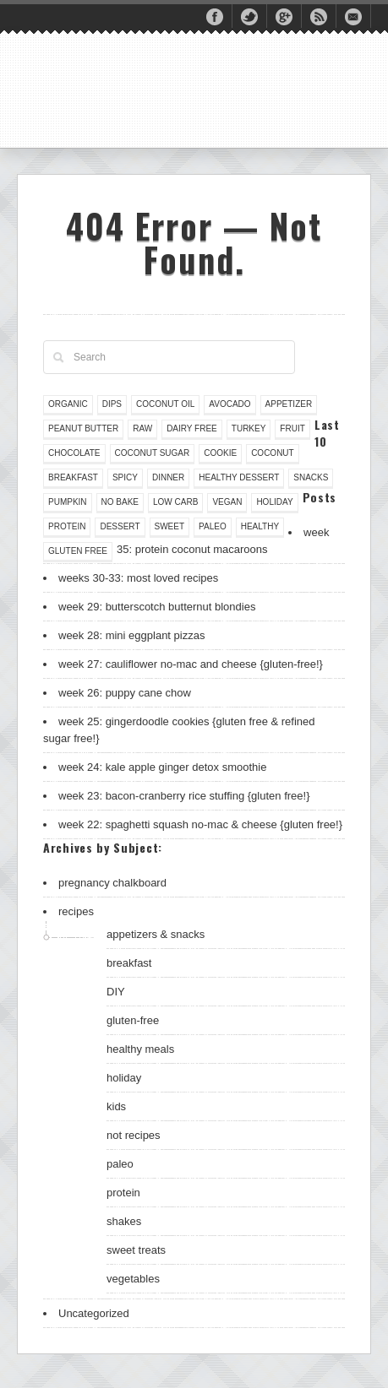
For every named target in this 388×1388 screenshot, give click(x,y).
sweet (170, 526)
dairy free (192, 428)
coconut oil (165, 404)
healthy (260, 526)
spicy (125, 477)
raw (142, 428)
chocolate (74, 453)
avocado (229, 404)
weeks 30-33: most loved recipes (138, 578)
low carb (175, 502)
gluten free (77, 551)
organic (68, 404)
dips (112, 404)
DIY (116, 991)
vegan (227, 502)
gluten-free (133, 1020)
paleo (213, 526)
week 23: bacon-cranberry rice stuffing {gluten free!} (184, 795)
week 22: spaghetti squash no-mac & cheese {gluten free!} (200, 824)
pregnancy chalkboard (112, 882)
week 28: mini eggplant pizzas (131, 635)
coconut (272, 453)
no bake (120, 502)
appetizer (289, 404)
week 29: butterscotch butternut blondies (156, 606)
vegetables (133, 1278)
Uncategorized (93, 1313)
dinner (168, 477)
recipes (76, 911)
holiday (274, 502)
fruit (292, 428)
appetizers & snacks (156, 934)
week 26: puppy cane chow (124, 692)
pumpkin (67, 502)
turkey (249, 428)
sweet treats (136, 1250)
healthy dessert (239, 477)
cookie (220, 453)
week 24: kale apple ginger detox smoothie (162, 767)
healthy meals (140, 1049)
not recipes (134, 1135)
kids (116, 1106)
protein (66, 526)
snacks (310, 477)
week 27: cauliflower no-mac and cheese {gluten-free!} (190, 664)
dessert (119, 526)
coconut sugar (152, 453)
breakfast (73, 477)
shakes (124, 1221)
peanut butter (83, 428)
